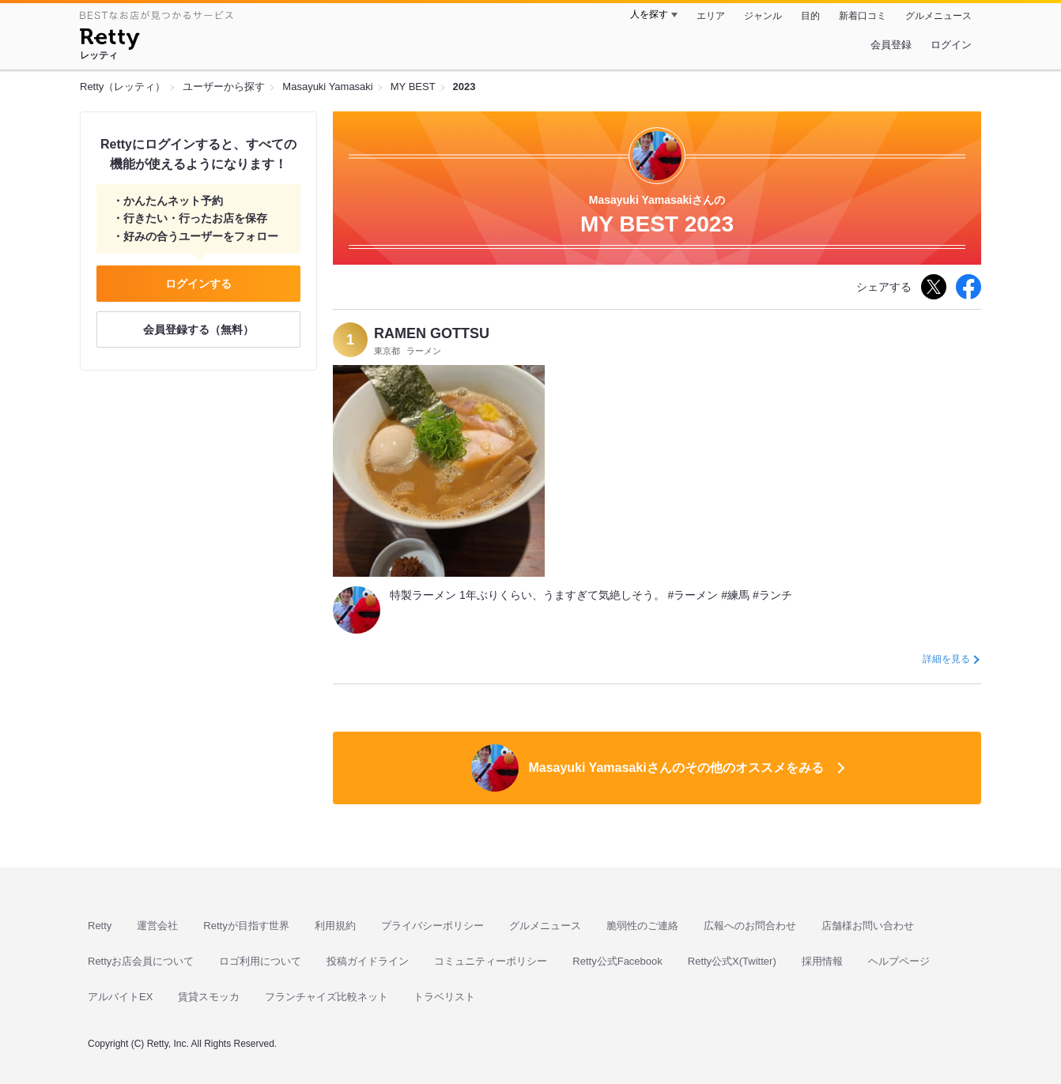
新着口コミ (862, 15)
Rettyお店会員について (141, 961)
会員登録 (891, 45)
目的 (810, 15)
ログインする (198, 283)
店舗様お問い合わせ (867, 926)
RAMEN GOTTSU (431, 333)
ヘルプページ (899, 961)
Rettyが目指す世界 (246, 926)
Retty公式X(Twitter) (732, 961)
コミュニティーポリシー (490, 961)
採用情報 (822, 961)
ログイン (951, 45)
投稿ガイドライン (368, 961)
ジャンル (763, 15)
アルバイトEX (120, 997)
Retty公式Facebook (617, 961)
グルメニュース (938, 15)
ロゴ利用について (260, 961)
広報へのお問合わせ (750, 926)
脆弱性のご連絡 (642, 926)
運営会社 (157, 926)
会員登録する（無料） (198, 329)
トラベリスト (444, 997)
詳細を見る (946, 658)
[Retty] (109, 41)
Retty (99, 926)
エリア (711, 15)
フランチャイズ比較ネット (326, 997)
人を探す (649, 14)
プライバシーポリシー (432, 926)
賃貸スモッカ (209, 997)
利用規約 (335, 926)
